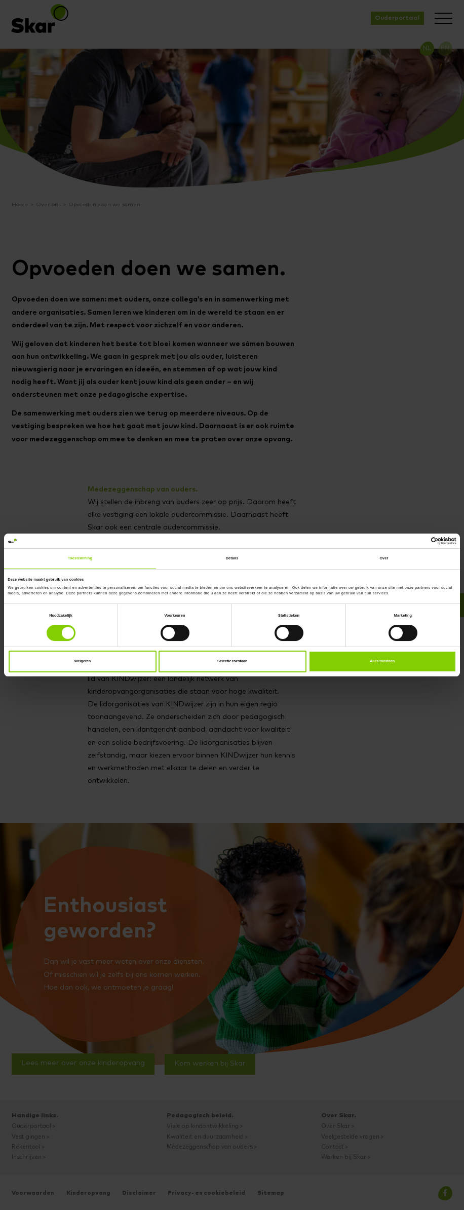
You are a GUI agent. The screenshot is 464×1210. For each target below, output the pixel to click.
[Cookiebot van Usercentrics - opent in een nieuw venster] (412, 541)
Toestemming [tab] (80, 558)
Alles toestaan (382, 661)
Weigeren (82, 661)
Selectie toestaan (232, 661)
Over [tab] (384, 558)
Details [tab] (232, 558)
